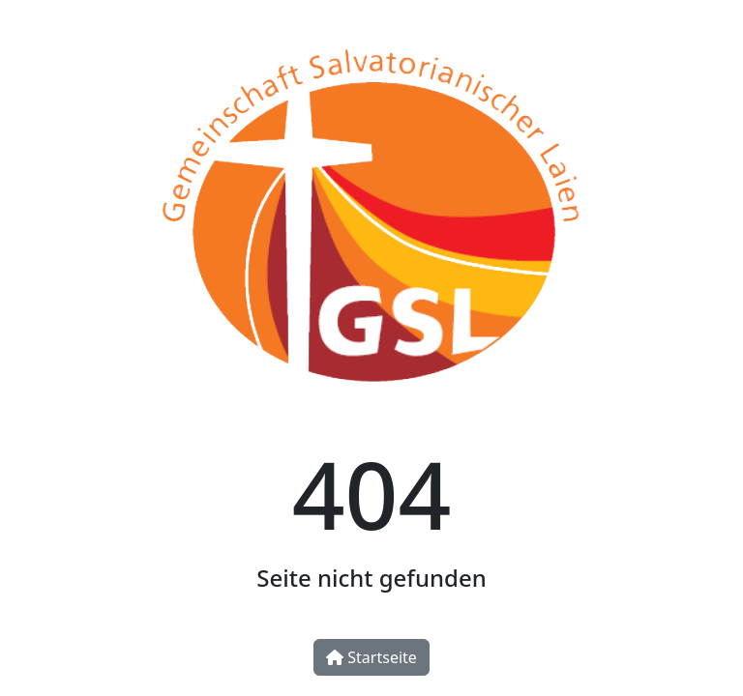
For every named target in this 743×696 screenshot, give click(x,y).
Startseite (371, 657)
